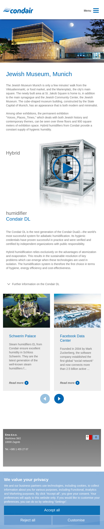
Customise (76, 520)
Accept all (52, 510)
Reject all (27, 520)
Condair (18, 10)
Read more (19, 383)
